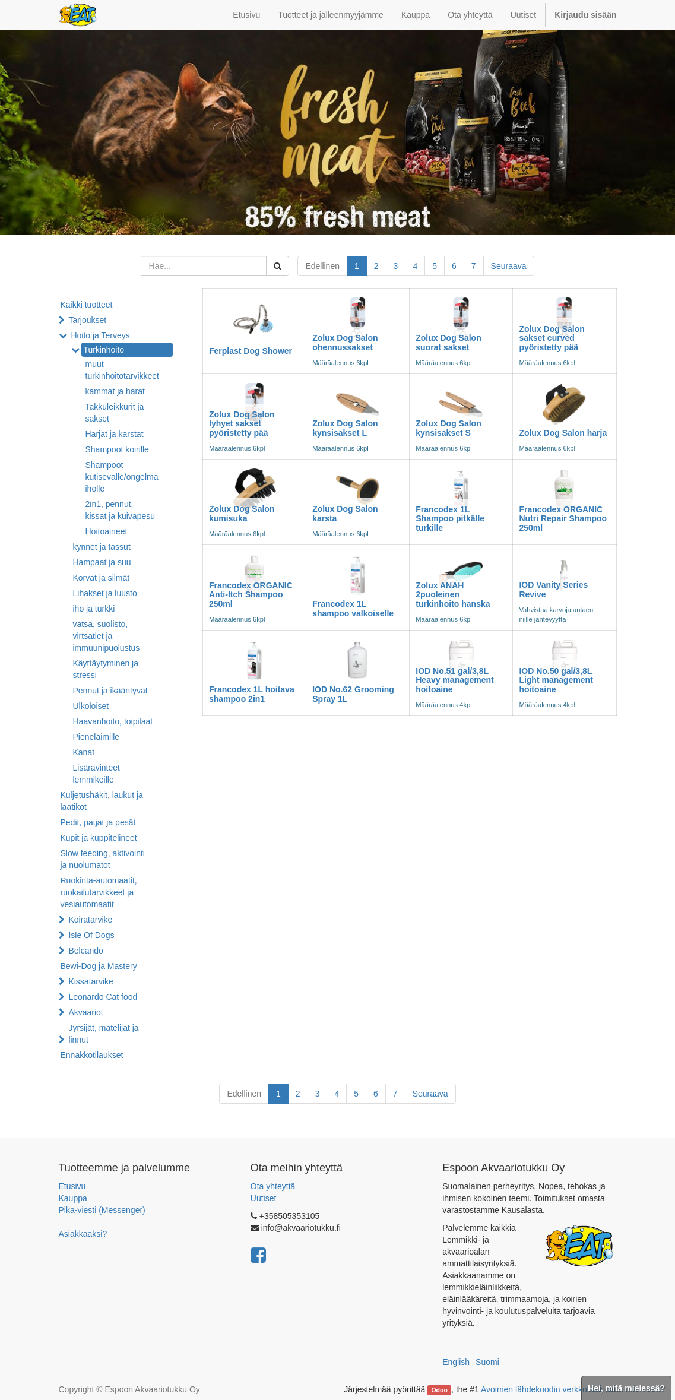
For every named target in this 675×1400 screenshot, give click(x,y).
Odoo (439, 1389)
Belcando (85, 950)
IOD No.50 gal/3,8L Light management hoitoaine (555, 680)
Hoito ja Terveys (100, 335)
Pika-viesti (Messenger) (102, 1210)
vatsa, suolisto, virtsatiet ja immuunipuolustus (106, 636)
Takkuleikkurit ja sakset (114, 412)
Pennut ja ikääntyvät (110, 690)
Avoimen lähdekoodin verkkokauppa (547, 1389)
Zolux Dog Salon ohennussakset (345, 342)
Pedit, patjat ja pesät (98, 822)
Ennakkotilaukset (92, 1055)
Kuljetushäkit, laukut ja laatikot (102, 801)
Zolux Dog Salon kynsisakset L (345, 428)
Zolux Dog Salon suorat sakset (448, 342)
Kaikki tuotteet (87, 304)
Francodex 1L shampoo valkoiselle (353, 608)
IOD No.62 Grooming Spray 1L (353, 694)
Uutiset (264, 1198)
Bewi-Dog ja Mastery (99, 966)
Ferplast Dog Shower (250, 351)
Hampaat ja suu (102, 562)
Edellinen (322, 266)
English (456, 1362)
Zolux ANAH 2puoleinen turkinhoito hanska (453, 595)
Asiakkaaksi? (83, 1234)
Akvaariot (85, 1012)
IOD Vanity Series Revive (553, 589)
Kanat (84, 752)
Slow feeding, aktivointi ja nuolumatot (103, 859)
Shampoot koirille (117, 449)
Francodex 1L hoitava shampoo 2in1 (251, 694)
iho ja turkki (94, 608)
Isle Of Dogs (91, 935)
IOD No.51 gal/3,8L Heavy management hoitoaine (455, 680)
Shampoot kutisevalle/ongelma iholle (122, 476)
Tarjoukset (87, 320)
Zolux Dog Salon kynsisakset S (448, 428)
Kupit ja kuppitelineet (99, 837)
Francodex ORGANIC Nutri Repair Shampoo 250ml (563, 519)
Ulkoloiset (91, 706)
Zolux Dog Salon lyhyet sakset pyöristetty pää (241, 424)
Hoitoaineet (106, 531)
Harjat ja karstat (114, 434)
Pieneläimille (96, 737)
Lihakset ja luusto (105, 593)
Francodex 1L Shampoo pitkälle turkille (450, 519)
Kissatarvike (90, 981)
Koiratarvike (90, 919)
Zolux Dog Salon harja (563, 433)
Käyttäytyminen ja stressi (106, 669)
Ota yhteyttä (273, 1186)
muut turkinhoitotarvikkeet (122, 370)
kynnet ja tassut (102, 547)
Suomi (487, 1362)
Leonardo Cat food (102, 997)
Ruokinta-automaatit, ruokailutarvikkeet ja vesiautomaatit (99, 892)
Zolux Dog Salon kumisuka (241, 513)
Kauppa (73, 1198)
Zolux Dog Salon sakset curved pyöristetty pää (551, 338)
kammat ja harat (115, 391)
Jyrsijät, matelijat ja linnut (103, 1033)
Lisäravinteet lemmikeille (96, 773)
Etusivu (72, 1186)
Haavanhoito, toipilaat (113, 721)
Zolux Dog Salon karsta (345, 513)
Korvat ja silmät (101, 577)
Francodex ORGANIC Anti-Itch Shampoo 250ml (251, 595)
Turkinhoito (103, 349)
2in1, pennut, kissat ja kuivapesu (120, 510)
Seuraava (509, 266)
